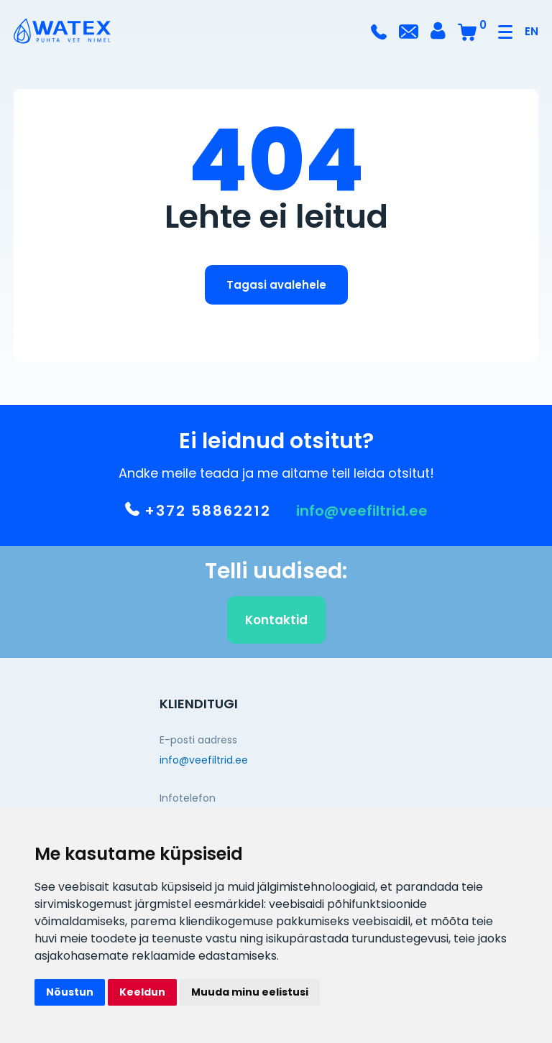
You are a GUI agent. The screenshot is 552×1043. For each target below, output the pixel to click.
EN (531, 31)
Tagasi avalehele (276, 284)
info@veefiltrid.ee (362, 514)
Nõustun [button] (69, 992)
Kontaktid (276, 623)
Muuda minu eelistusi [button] (249, 992)
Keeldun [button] (142, 992)
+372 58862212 (198, 514)
